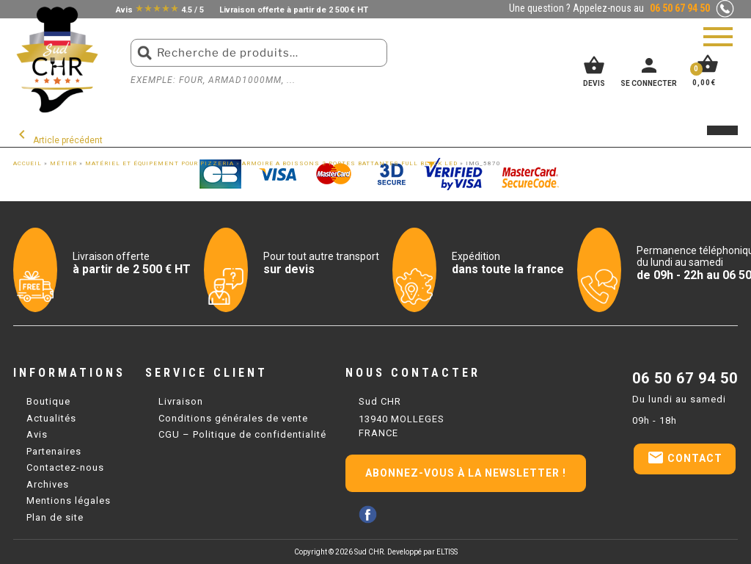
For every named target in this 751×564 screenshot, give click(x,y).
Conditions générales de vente (233, 418)
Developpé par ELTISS (422, 552)
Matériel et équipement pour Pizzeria (159, 163)
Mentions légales (68, 500)
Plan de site (55, 517)
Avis (37, 434)
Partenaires (53, 451)
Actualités (51, 418)
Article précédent (58, 140)
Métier (63, 163)
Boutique (48, 401)
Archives (47, 484)
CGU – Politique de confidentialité (242, 434)
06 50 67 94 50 (685, 378)
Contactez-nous (65, 467)
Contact (684, 457)
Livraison (180, 401)
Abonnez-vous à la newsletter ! (465, 473)
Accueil (27, 163)
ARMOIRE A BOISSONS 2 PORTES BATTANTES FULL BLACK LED (350, 163)
